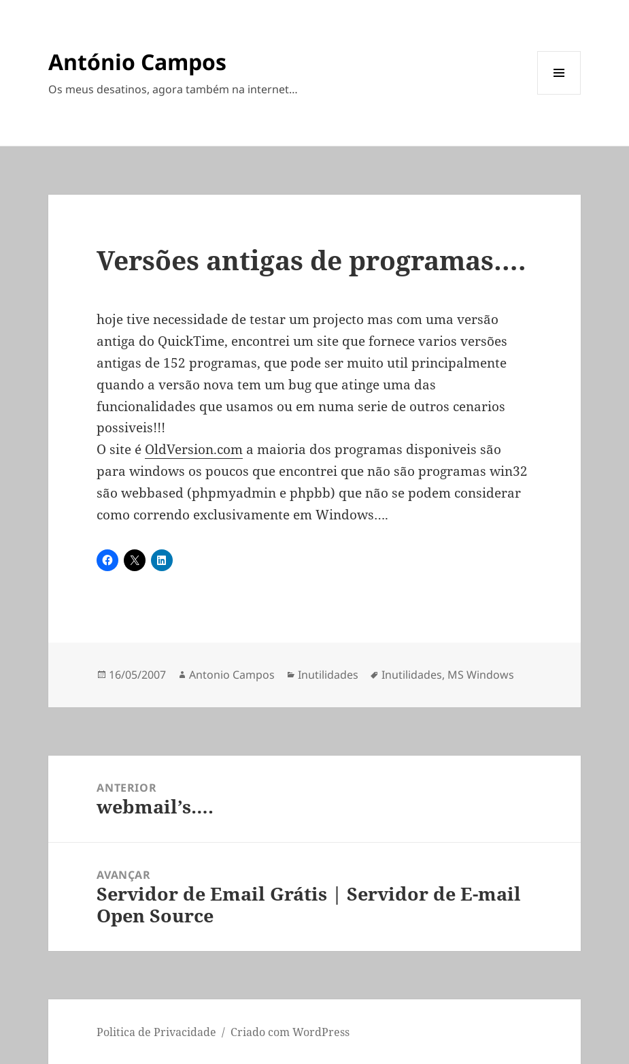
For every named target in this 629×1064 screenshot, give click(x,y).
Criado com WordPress (290, 1032)
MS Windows (480, 674)
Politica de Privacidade (156, 1032)
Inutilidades (328, 674)
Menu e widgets (559, 94)
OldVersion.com (194, 449)
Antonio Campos (232, 674)
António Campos (137, 61)
